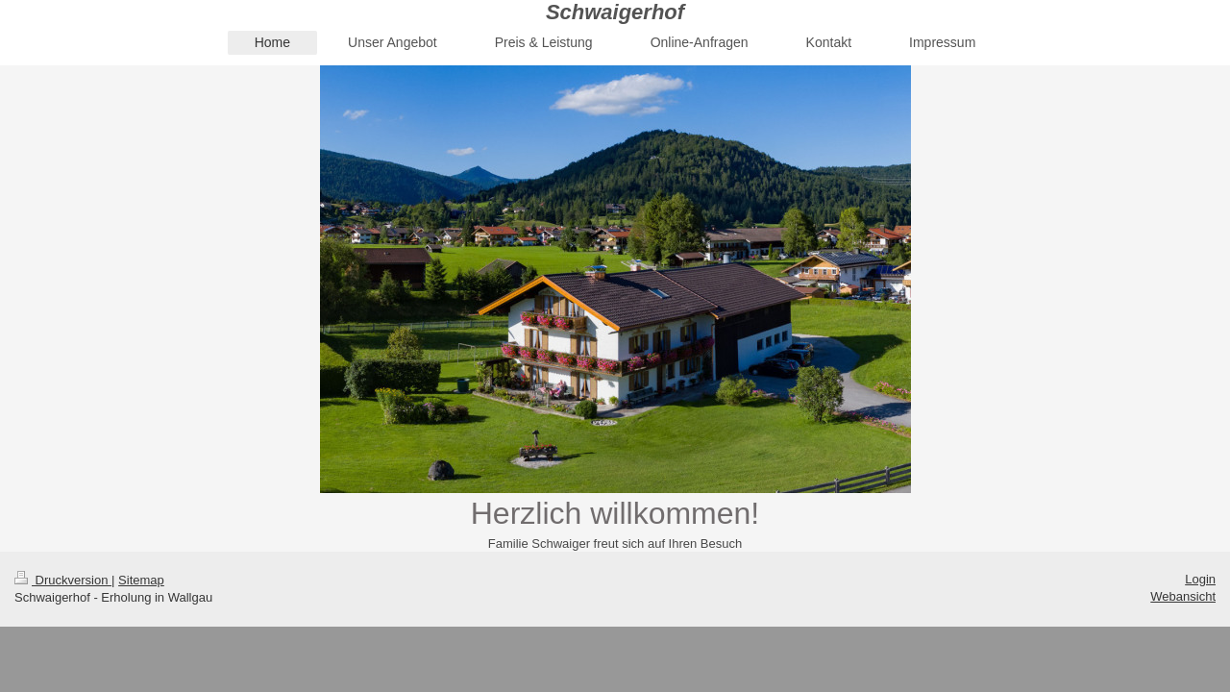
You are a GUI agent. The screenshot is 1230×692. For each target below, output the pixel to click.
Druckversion (62, 580)
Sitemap (141, 580)
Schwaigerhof (615, 12)
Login (1200, 579)
